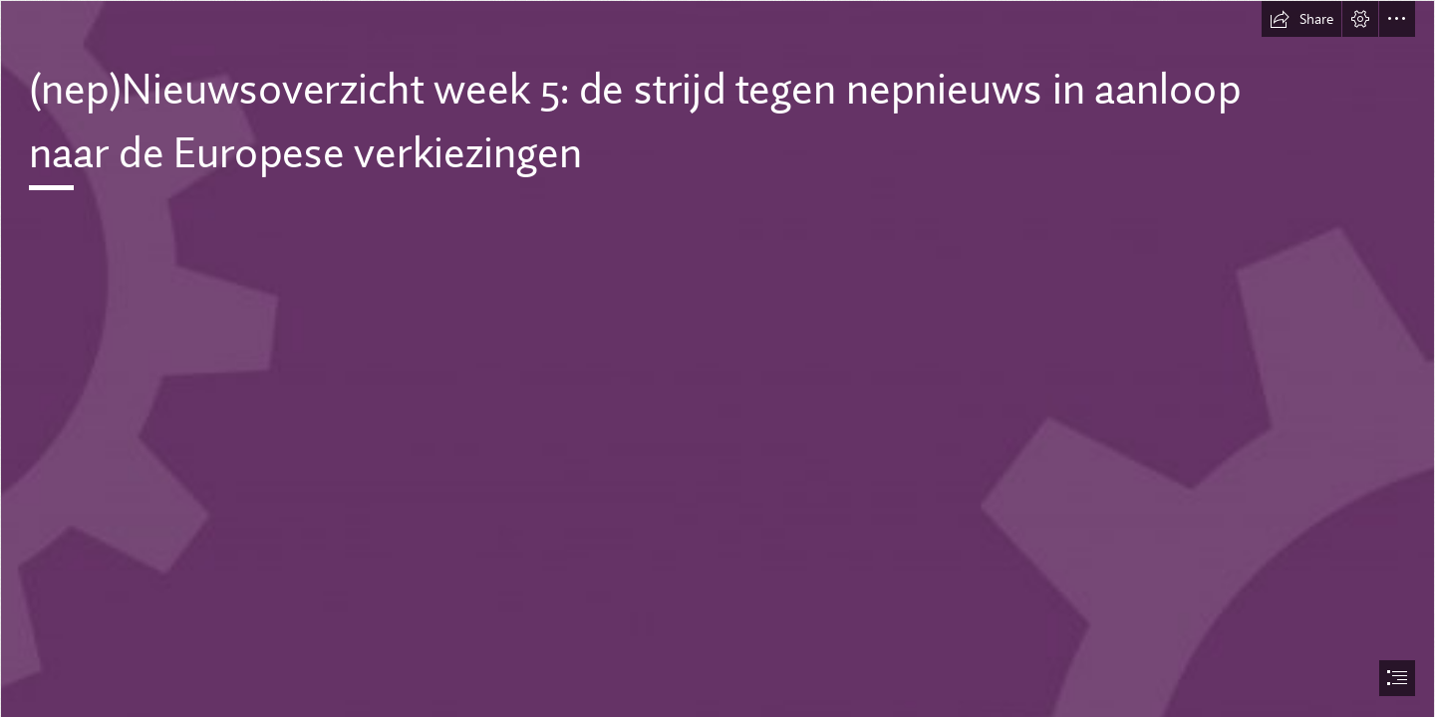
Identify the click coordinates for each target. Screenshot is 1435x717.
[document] (717, 358)
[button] (1301, 19)
